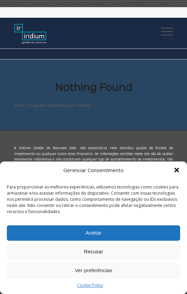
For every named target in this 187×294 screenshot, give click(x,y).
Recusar (93, 251)
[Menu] (163, 31)
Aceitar (94, 233)
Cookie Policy (90, 285)
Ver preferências (93, 270)
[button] (176, 170)
